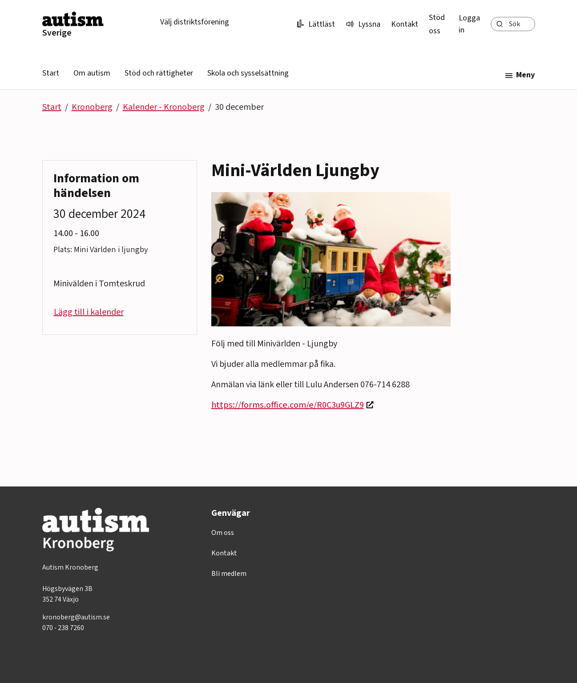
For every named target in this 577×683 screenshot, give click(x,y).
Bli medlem (228, 574)
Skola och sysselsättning (248, 73)
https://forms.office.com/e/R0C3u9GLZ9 (287, 405)
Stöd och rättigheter (159, 73)
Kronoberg (92, 107)
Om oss (222, 533)
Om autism (91, 73)
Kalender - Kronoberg (164, 107)
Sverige (57, 33)
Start (50, 73)
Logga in (469, 24)
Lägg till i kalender (89, 312)
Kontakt (404, 24)
